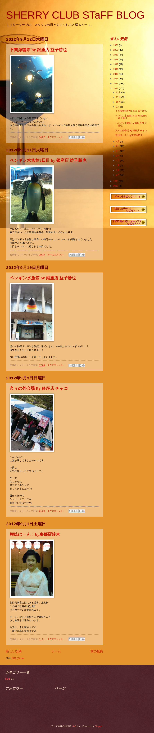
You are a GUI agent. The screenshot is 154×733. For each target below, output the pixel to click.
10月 (118, 102)
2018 (116, 59)
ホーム (56, 651)
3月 (118, 165)
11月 (118, 97)
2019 (116, 54)
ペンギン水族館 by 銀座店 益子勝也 (43, 278)
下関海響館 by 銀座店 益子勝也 (38, 50)
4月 (118, 160)
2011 (116, 181)
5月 (118, 156)
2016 (116, 69)
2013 (116, 83)
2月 (118, 170)
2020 (116, 50)
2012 (116, 88)
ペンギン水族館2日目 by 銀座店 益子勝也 (48, 160)
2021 (116, 45)
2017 (116, 64)
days (7, 679)
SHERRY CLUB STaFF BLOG (75, 15)
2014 (116, 78)
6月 (118, 151)
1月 (118, 175)
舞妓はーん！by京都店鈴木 (35, 534)
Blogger (98, 726)
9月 (118, 106)
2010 (116, 186)
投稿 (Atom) (18, 658)
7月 (118, 146)
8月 (118, 141)
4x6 (74, 726)
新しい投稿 (14, 651)
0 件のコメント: (56, 137)
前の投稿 (96, 651)
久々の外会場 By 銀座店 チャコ (39, 388)
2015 (116, 74)
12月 (118, 92)
